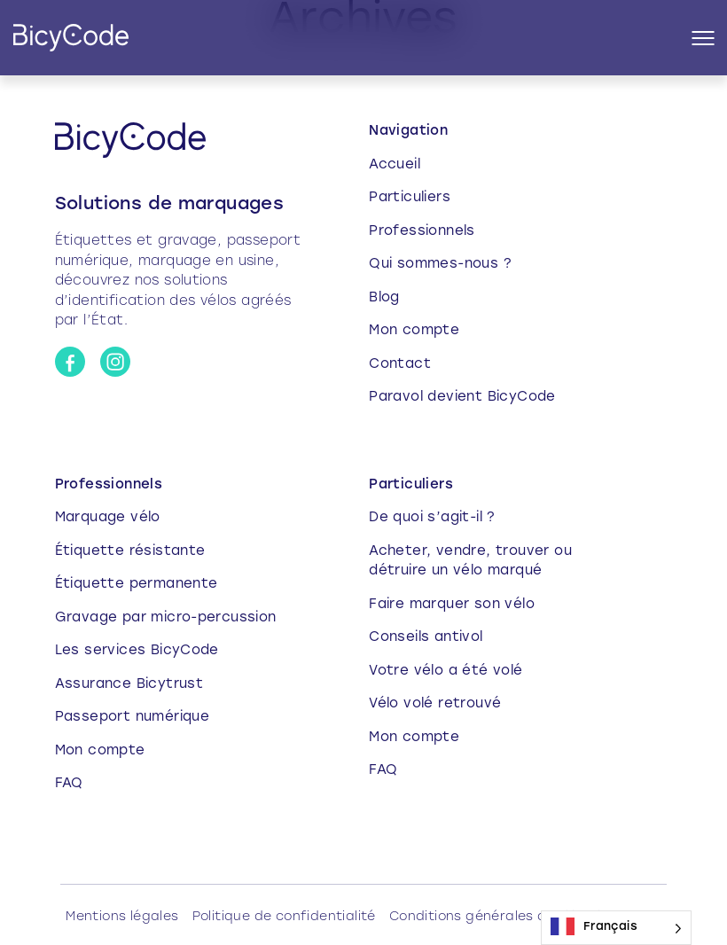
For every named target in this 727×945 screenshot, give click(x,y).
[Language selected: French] (616, 927)
